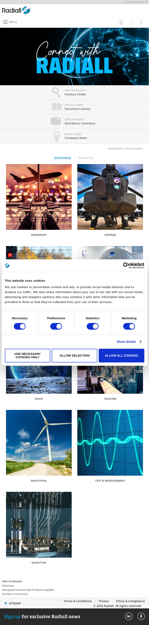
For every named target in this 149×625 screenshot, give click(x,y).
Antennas (8, 585)
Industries (62, 158)
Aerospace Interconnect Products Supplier (28, 590)
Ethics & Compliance (130, 601)
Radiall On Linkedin (128, 616)
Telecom (110, 399)
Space (39, 399)
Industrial (39, 480)
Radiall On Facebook (141, 616)
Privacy (104, 601)
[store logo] (39, 10)
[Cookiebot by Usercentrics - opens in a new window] (126, 265)
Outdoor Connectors (15, 594)
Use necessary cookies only (27, 355)
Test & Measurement (110, 480)
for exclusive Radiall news (42, 616)
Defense (110, 235)
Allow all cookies (121, 355)
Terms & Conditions (78, 601)
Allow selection (74, 355)
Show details (126, 341)
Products (85, 158)
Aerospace (38, 235)
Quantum (38, 562)
